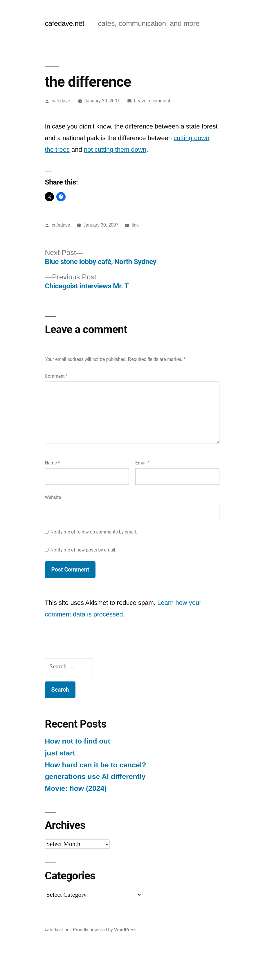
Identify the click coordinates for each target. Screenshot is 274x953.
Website (53, 497)
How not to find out (77, 741)
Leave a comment (152, 100)
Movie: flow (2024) (76, 788)
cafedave (61, 100)
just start (60, 753)
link (135, 225)
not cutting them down (115, 149)
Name (52, 463)
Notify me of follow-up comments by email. (94, 532)
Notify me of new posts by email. (83, 550)
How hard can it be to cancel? (95, 765)
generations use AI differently (95, 776)
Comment (56, 376)
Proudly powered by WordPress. (105, 929)
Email (142, 463)
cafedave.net (64, 23)
